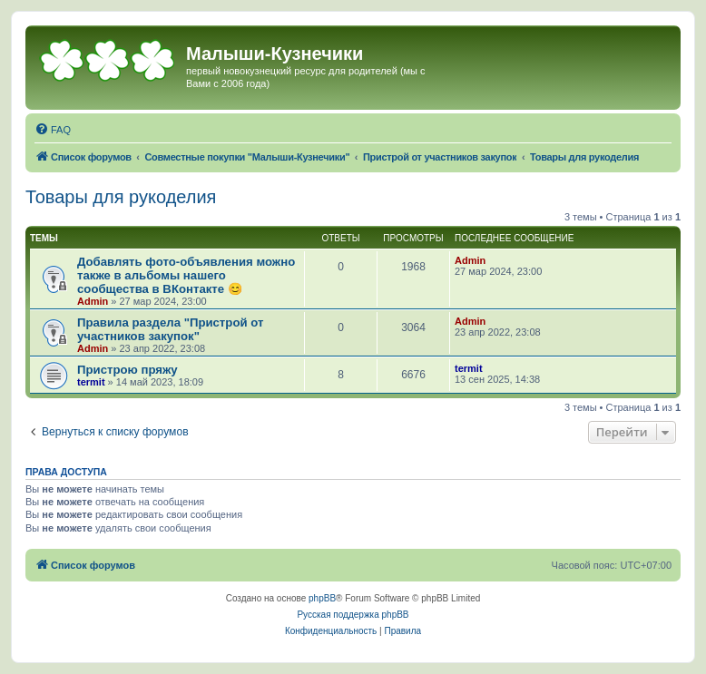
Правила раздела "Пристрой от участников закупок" (170, 329)
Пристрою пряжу (127, 369)
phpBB (322, 598)
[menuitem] (52, 130)
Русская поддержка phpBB (352, 615)
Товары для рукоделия (120, 197)
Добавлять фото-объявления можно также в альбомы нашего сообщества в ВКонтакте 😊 (186, 275)
